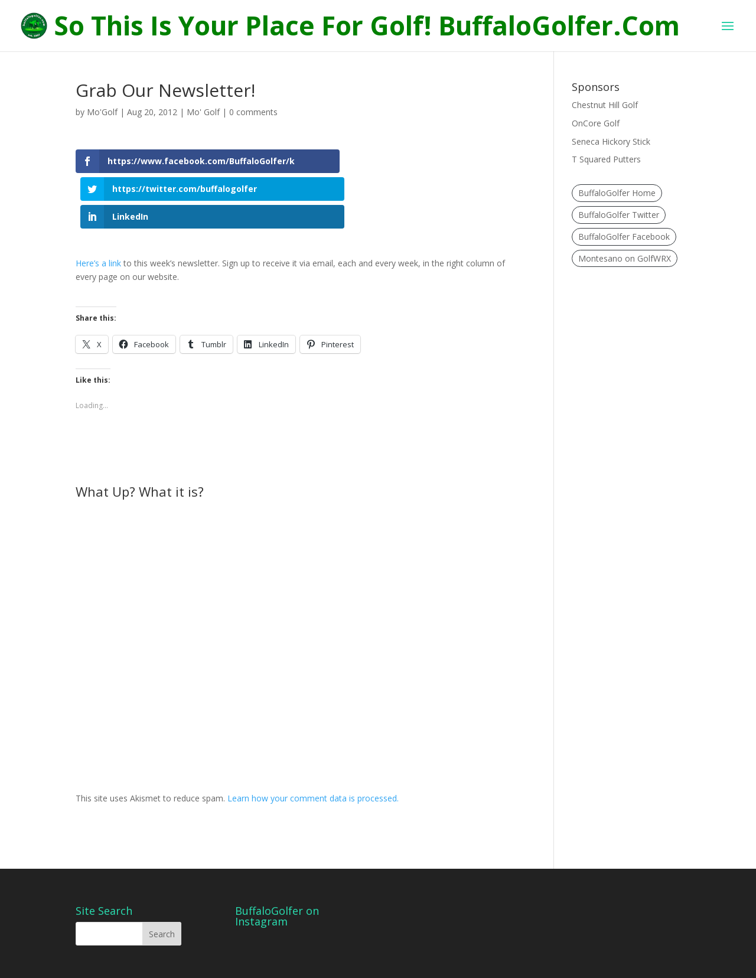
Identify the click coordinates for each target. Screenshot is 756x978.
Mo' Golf (203, 112)
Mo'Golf (102, 112)
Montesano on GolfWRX (624, 258)
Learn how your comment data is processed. (313, 765)
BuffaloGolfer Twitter (618, 214)
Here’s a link (98, 230)
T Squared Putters (606, 159)
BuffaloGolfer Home (617, 192)
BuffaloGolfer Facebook (624, 236)
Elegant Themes (160, 961)
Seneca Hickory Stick (611, 141)
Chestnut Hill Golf (605, 104)
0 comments (253, 112)
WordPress (276, 961)
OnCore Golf (596, 123)
